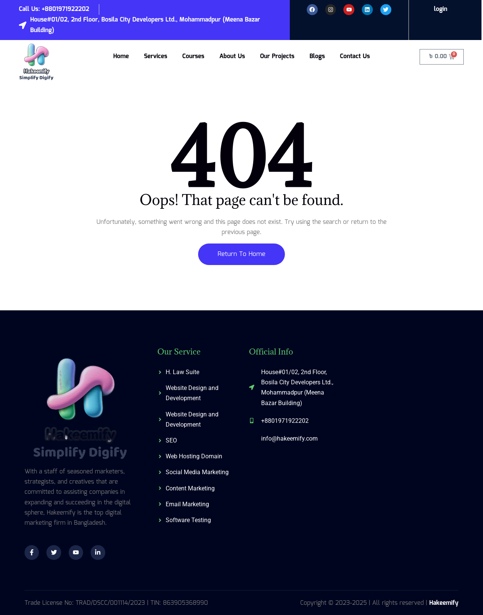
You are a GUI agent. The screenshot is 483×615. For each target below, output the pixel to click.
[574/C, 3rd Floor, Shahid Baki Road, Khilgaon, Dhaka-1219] (401, 404)
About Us (232, 56)
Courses (193, 56)
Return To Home (241, 254)
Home (121, 56)
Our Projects (277, 56)
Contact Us (355, 56)
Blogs (317, 56)
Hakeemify (443, 603)
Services (155, 56)
